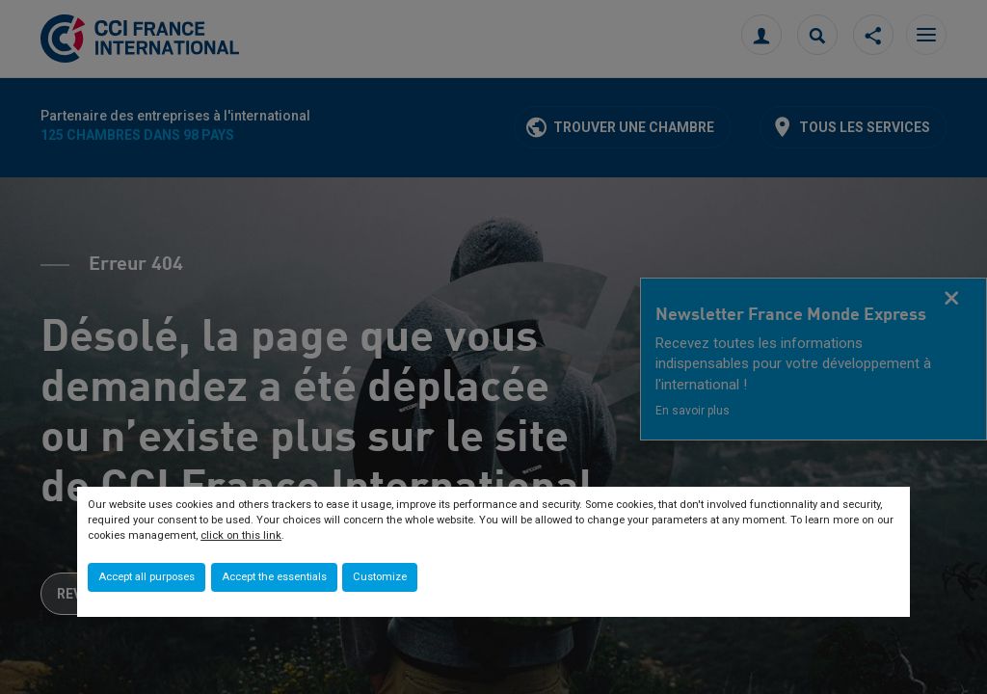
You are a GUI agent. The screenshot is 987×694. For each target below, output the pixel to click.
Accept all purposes (146, 577)
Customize (380, 577)
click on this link (240, 535)
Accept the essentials (274, 577)
